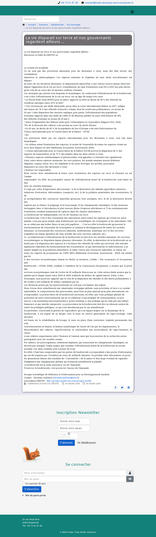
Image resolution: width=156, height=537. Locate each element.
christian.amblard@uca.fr (65, 378)
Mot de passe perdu (35, 495)
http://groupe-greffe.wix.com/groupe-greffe (69, 381)
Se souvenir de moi (36, 483)
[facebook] (24, 21)
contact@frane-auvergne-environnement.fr (109, 3)
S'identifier (31, 489)
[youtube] (28, 21)
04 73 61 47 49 (69, 3)
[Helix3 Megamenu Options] (132, 12)
